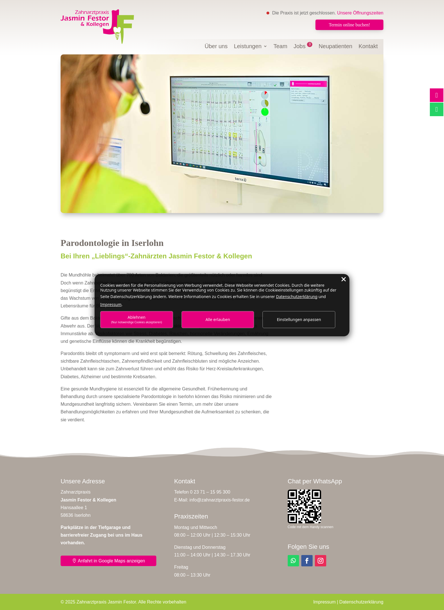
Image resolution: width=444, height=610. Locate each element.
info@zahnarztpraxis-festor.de (219, 500)
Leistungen (248, 46)
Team (280, 46)
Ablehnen (136, 319)
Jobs (303, 46)
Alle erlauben (218, 319)
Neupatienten (335, 46)
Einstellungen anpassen (299, 319)
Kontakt (368, 46)
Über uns (216, 46)
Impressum (324, 602)
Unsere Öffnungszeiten (360, 12)
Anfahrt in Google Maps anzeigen (111, 560)
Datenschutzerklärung (361, 602)
